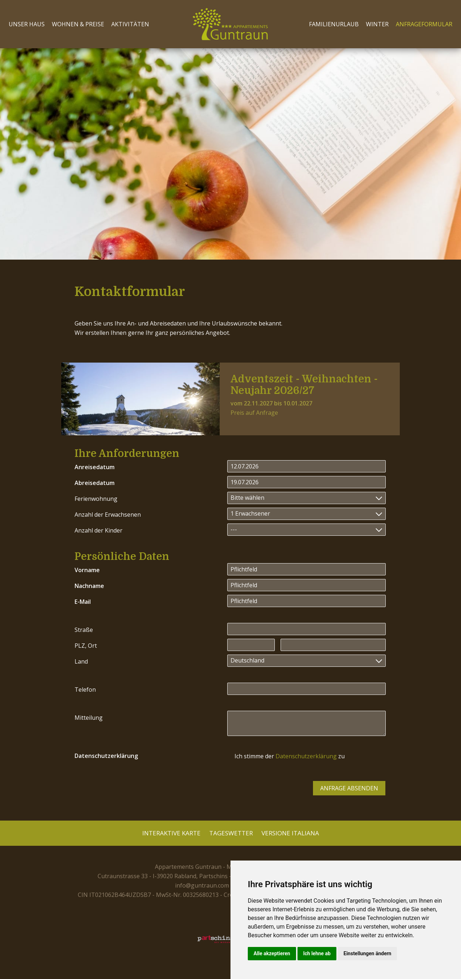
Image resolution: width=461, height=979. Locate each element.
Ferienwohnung (96, 499)
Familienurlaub (334, 24)
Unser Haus (27, 24)
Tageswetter (231, 833)
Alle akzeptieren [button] (272, 953)
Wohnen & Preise (78, 24)
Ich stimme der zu (289, 756)
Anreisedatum (95, 467)
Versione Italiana (290, 833)
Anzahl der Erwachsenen (108, 514)
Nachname (89, 586)
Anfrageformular (424, 24)
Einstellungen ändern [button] (367, 953)
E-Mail (83, 602)
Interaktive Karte (171, 833)
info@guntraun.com (202, 885)
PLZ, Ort (86, 646)
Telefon (85, 689)
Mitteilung (89, 718)
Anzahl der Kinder (98, 530)
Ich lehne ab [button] (317, 953)
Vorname (87, 570)
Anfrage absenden (349, 788)
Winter (377, 24)
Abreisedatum (95, 483)
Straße (84, 630)
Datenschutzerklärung (106, 756)
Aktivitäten (130, 24)
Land (81, 661)
